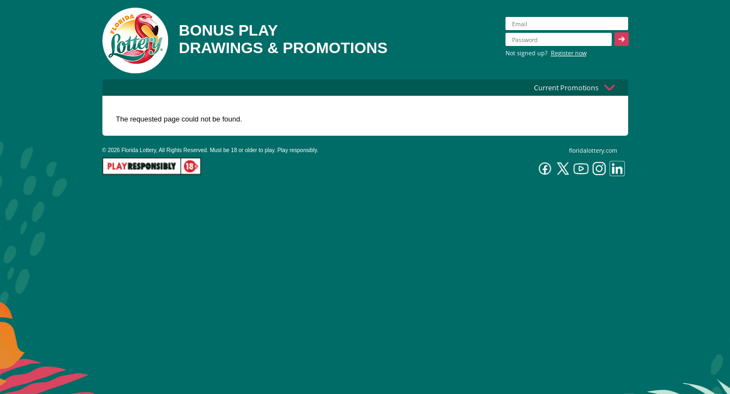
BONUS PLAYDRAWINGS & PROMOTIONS (283, 39)
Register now (569, 53)
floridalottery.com (593, 150)
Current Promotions (566, 87)
